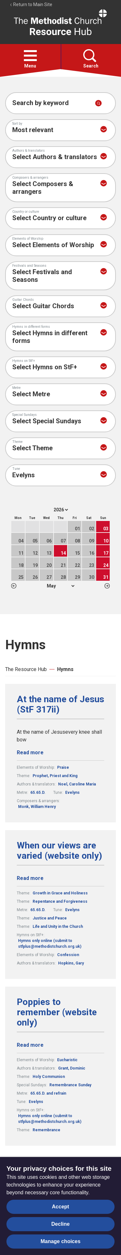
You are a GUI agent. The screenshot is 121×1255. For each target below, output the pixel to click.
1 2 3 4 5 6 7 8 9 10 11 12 (60, 586)
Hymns (65, 669)
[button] (30, 55)
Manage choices (61, 1241)
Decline (60, 1224)
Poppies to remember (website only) (57, 1012)
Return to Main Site (31, 4)
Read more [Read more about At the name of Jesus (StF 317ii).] (30, 752)
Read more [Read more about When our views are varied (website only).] (30, 878)
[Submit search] (98, 103)
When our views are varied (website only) (59, 850)
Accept (60, 1206)
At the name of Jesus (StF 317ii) (60, 704)
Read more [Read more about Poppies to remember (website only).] (30, 1045)
